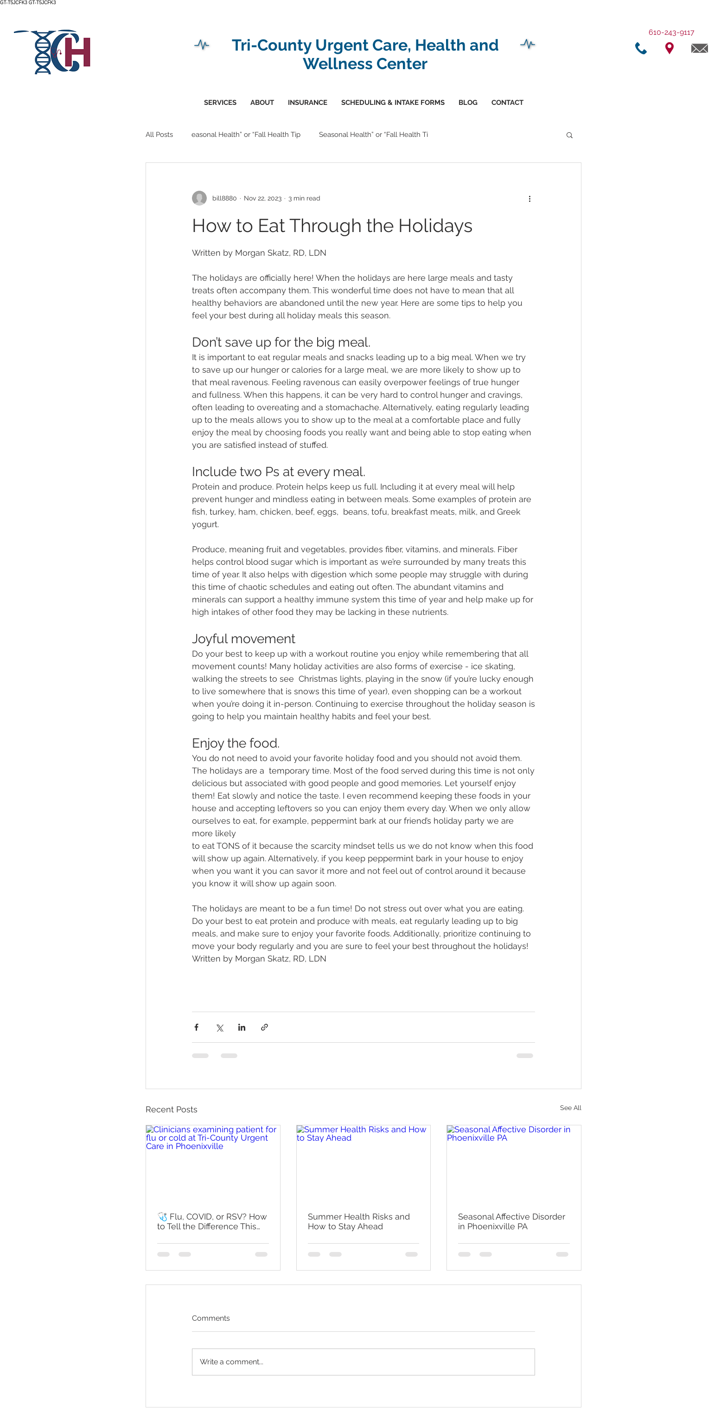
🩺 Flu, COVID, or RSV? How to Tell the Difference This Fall (212, 1221)
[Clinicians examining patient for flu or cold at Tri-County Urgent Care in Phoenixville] (213, 1163)
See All (570, 1107)
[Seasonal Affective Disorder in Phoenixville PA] (514, 1163)
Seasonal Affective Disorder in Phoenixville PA (511, 1221)
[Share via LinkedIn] (241, 1027)
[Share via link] (264, 1027)
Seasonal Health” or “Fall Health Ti (373, 134)
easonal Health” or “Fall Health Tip (245, 134)
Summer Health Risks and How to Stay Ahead (359, 1221)
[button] (393, 102)
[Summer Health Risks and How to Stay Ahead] (364, 1163)
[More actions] (529, 198)
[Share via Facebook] (196, 1027)
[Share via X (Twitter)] (219, 1027)
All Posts (159, 134)
